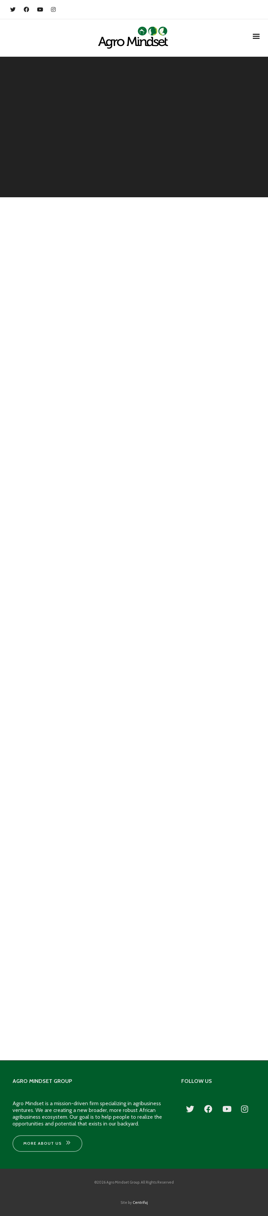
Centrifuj (140, 1202)
